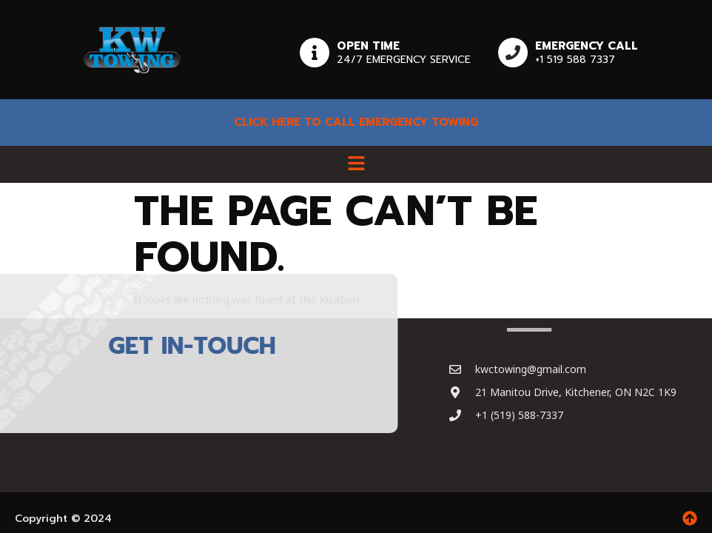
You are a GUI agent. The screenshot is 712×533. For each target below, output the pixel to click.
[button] (356, 164)
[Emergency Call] (513, 52)
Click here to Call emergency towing (356, 122)
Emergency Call (586, 46)
